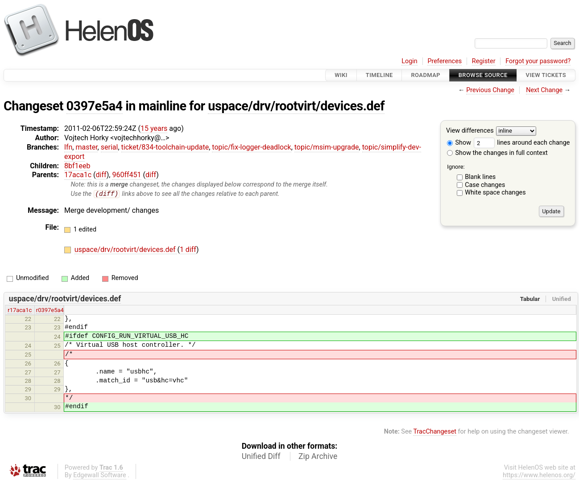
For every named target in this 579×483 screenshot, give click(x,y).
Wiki (341, 75)
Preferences (444, 61)
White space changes (495, 192)
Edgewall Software (99, 475)
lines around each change (522, 142)
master (86, 147)
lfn (68, 147)
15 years (154, 128)
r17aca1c (20, 310)
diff (101, 174)
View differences (470, 131)
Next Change (544, 90)
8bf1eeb (77, 166)
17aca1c (77, 174)
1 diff (188, 250)
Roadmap (425, 75)
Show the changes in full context (497, 153)
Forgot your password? (538, 61)
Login (409, 61)
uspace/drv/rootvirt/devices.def (296, 106)
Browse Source (483, 75)
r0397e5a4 (50, 310)
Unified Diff (261, 456)
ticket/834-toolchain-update (165, 147)
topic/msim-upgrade (326, 147)
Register (484, 61)
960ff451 (126, 174)
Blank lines (480, 177)
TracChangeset (434, 431)
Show (459, 142)
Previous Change (490, 90)
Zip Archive (317, 456)
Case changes (485, 185)
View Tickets (546, 75)
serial (109, 147)
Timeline (379, 75)
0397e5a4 (94, 106)
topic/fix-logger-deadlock (251, 147)
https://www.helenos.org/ (539, 475)
